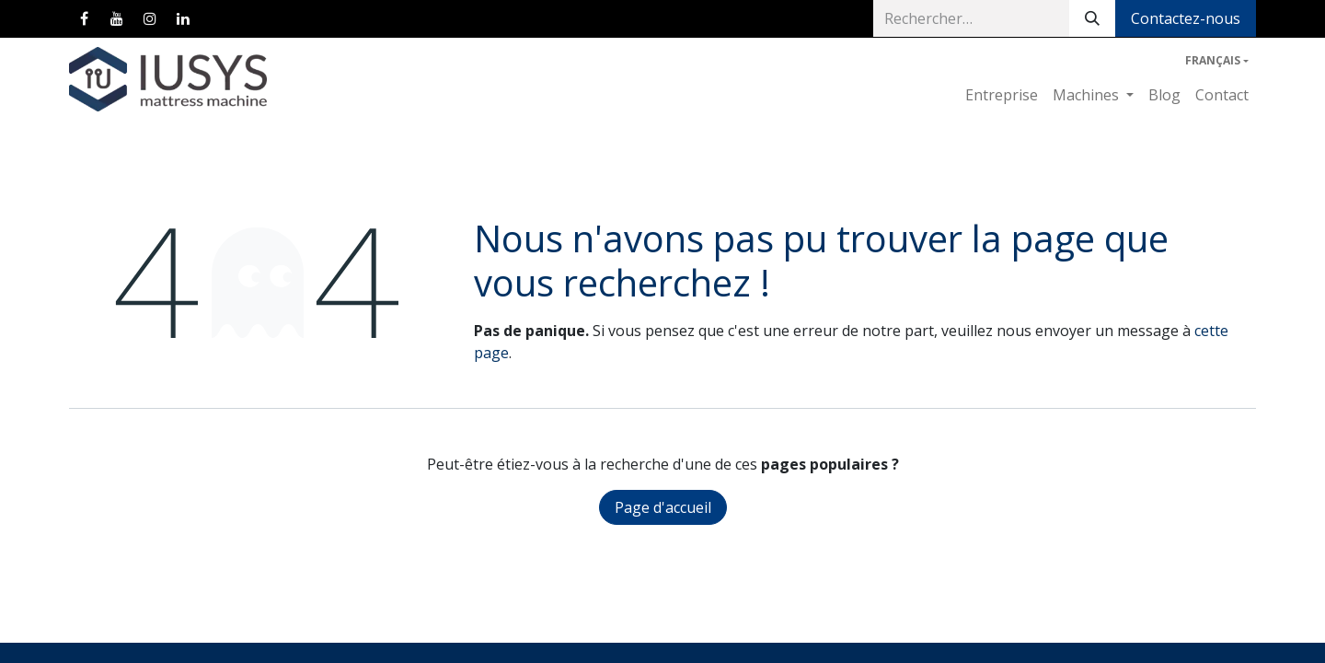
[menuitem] (1001, 94)
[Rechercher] (1092, 18)
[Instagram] (150, 18)
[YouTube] (117, 18)
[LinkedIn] (183, 18)
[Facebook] (83, 18)
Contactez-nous (1185, 18)
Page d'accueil (663, 507)
